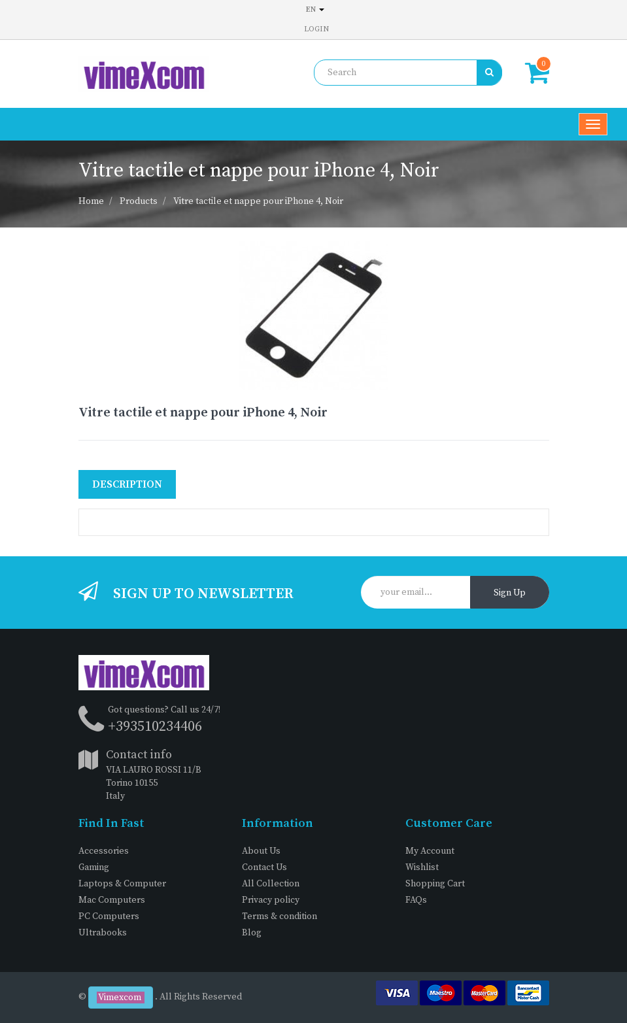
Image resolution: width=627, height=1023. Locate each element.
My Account (429, 851)
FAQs (416, 900)
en (315, 9)
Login (316, 29)
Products (139, 201)
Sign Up (510, 593)
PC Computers (108, 916)
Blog (252, 933)
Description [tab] (127, 484)
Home (91, 201)
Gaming (93, 867)
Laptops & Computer (122, 884)
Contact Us (264, 867)
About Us (261, 851)
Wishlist (422, 867)
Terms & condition (279, 916)
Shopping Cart (435, 884)
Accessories (103, 851)
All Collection (270, 884)
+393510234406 (155, 726)
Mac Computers (111, 900)
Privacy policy (270, 900)
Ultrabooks (102, 933)
